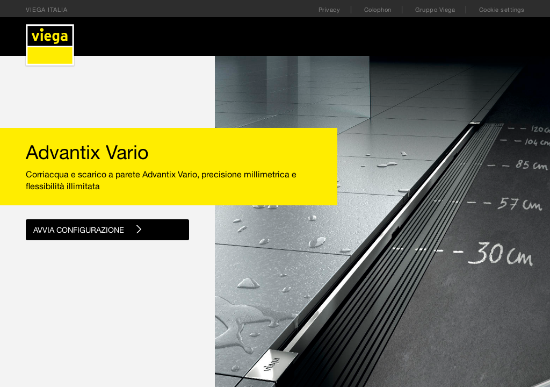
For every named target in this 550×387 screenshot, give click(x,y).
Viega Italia (47, 9)
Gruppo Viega (436, 9)
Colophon (379, 9)
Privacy (330, 9)
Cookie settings (502, 9)
